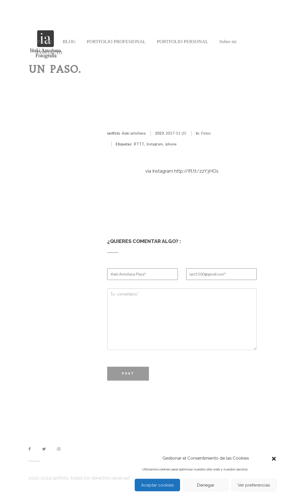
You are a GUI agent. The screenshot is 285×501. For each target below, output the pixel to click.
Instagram (154, 144)
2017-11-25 (176, 133)
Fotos (206, 133)
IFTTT (139, 144)
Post (128, 373)
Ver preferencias (254, 485)
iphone (170, 144)
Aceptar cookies (157, 485)
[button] (274, 458)
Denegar (205, 485)
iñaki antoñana (134, 133)
